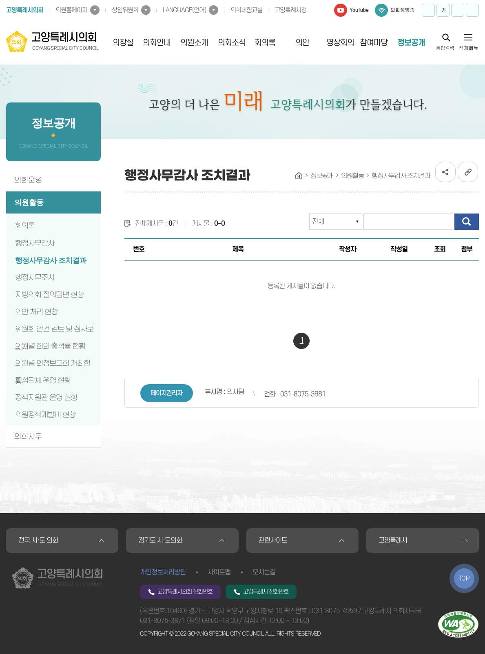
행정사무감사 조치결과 (50, 260)
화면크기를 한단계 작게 (457, 10)
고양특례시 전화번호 (265, 591)
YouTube (359, 10)
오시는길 (263, 572)
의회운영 (28, 180)
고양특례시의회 (24, 10)
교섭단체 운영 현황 (43, 380)
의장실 (123, 42)
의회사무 (28, 436)
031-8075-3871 (162, 621)
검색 (466, 222)
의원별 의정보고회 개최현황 (52, 365)
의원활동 (29, 202)
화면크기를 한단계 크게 (428, 10)
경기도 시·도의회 (160, 540)
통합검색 (445, 48)
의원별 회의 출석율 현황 (50, 346)
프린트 (472, 10)
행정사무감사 (34, 243)
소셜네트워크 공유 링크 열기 (445, 172)
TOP (464, 578)
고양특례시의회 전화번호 (185, 591)
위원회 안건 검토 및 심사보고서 (54, 331)
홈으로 (299, 176)
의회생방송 (402, 10)
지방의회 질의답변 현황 (49, 294)
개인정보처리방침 (163, 572)
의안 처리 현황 (36, 312)
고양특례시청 (290, 10)
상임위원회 (125, 10)
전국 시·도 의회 (38, 540)
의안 (302, 42)
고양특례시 (393, 540)
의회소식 (232, 42)
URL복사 (468, 172)
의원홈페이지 (71, 10)
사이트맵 (219, 572)
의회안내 (157, 42)
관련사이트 (273, 540)
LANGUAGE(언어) (184, 10)
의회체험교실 (246, 10)
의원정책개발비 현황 (45, 414)
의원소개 (194, 42)
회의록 (265, 42)
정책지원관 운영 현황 (46, 397)
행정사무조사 (34, 277)
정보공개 (411, 42)
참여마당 (374, 42)
